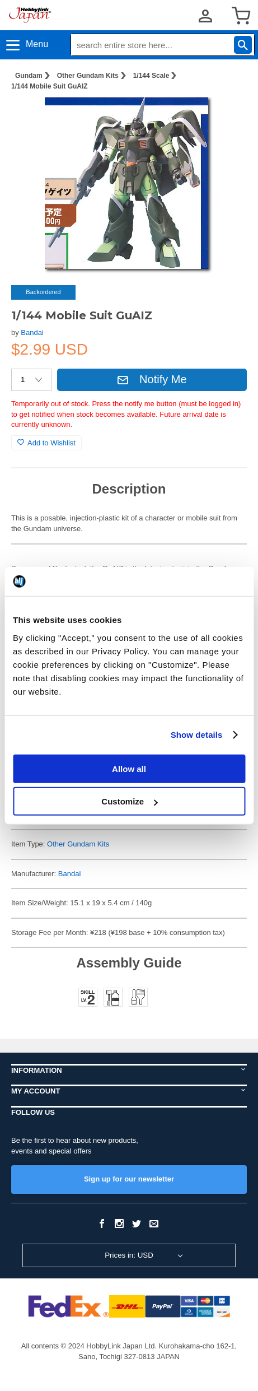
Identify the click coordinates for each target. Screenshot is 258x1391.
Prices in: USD (129, 1255)
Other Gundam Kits (88, 76)
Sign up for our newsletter (129, 1179)
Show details (197, 734)
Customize (129, 801)
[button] (227, 117)
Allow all (129, 768)
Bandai (32, 332)
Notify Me (151, 379)
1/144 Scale (151, 76)
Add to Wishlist (46, 443)
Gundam (29, 76)
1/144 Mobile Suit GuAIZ (49, 86)
